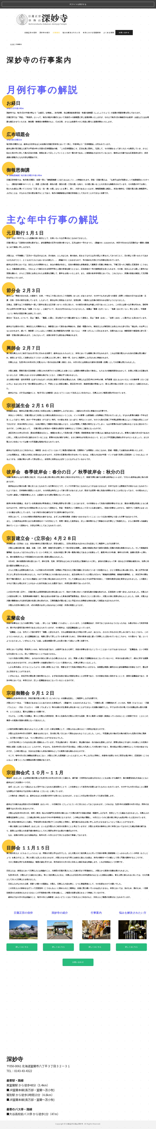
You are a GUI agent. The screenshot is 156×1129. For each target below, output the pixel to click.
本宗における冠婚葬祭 (92, 24)
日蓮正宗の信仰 (30, 24)
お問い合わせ (124, 24)
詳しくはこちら (22, 972)
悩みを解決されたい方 (71, 24)
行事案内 (56, 24)
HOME (12, 36)
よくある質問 (108, 24)
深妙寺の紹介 (44, 24)
